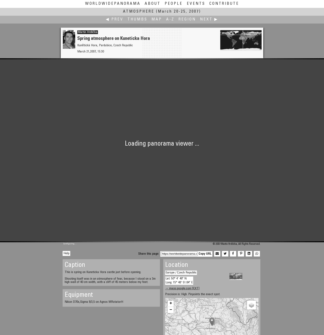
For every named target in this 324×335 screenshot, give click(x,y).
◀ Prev (114, 19)
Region (187, 19)
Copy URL (205, 253)
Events (196, 4)
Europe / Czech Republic (181, 272)
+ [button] (170, 304)
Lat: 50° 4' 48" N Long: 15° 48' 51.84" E (179, 280)
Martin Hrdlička (88, 32)
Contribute (224, 4)
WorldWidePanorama (113, 4)
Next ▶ (209, 19)
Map (156, 19)
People (174, 4)
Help (66, 253)
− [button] (170, 310)
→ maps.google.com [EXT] (182, 288)
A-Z (170, 19)
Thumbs (137, 19)
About (153, 4)
